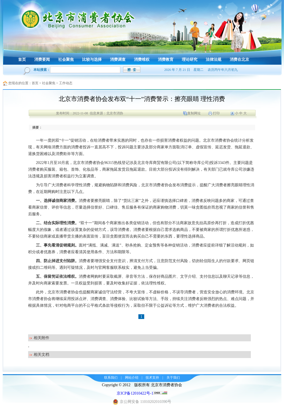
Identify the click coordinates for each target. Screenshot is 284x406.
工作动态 (65, 83)
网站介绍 (131, 378)
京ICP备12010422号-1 (135, 393)
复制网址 (194, 113)
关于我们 (173, 378)
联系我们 (110, 378)
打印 (216, 113)
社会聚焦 (48, 83)
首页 (35, 83)
